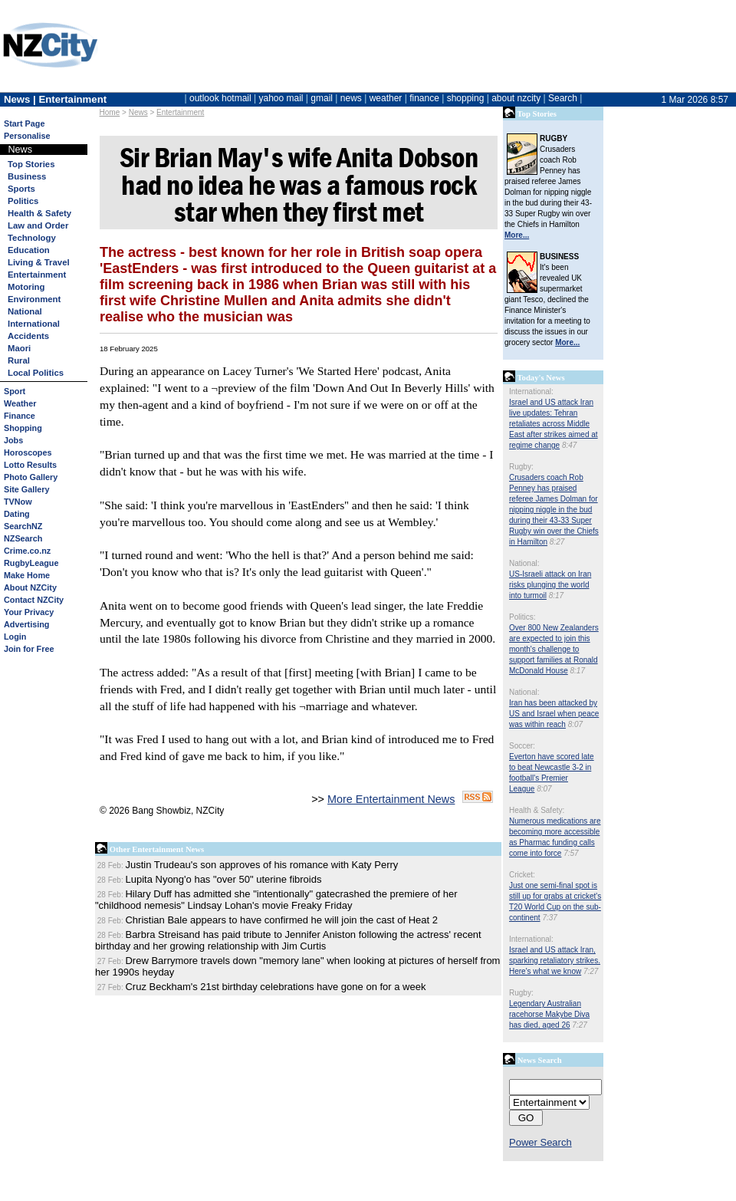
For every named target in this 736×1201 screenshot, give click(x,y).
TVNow (18, 501)
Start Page (24, 123)
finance (424, 98)
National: (524, 563)
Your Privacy (29, 612)
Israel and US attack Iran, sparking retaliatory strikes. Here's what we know (554, 961)
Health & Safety (39, 213)
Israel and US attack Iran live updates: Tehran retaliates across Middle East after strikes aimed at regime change (553, 423)
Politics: (522, 617)
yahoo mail (281, 98)
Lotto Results (30, 464)
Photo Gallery (31, 477)
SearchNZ (23, 526)
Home (110, 112)
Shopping (23, 428)
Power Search (540, 1142)
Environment (34, 299)
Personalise (27, 135)
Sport (14, 391)
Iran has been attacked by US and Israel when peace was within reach (554, 714)
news (351, 98)
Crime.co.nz (27, 550)
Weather (20, 403)
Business (27, 176)
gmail (321, 98)
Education (29, 250)
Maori (19, 348)
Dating (17, 513)
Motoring (26, 286)
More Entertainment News (391, 799)
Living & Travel (39, 262)
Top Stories (31, 164)
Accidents (28, 336)
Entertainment (180, 112)
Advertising (26, 624)
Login (15, 636)
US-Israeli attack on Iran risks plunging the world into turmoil (550, 585)
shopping (466, 98)
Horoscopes (27, 452)
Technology (32, 237)
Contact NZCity (34, 599)
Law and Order (38, 225)
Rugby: (521, 466)
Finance (19, 415)
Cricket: (522, 874)
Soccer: (522, 746)
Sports (21, 188)
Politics (23, 201)
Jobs (13, 440)
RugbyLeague (31, 563)
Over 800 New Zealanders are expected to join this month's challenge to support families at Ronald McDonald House (554, 649)
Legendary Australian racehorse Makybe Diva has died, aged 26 (549, 1014)
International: (531, 391)
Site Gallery (26, 489)
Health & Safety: (536, 810)
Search (562, 98)
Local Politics (36, 372)
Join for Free (29, 648)
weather (386, 98)
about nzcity (515, 98)
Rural (19, 360)
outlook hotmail (220, 98)
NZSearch (23, 538)
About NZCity (30, 587)
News (138, 112)
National (25, 311)
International (34, 323)
